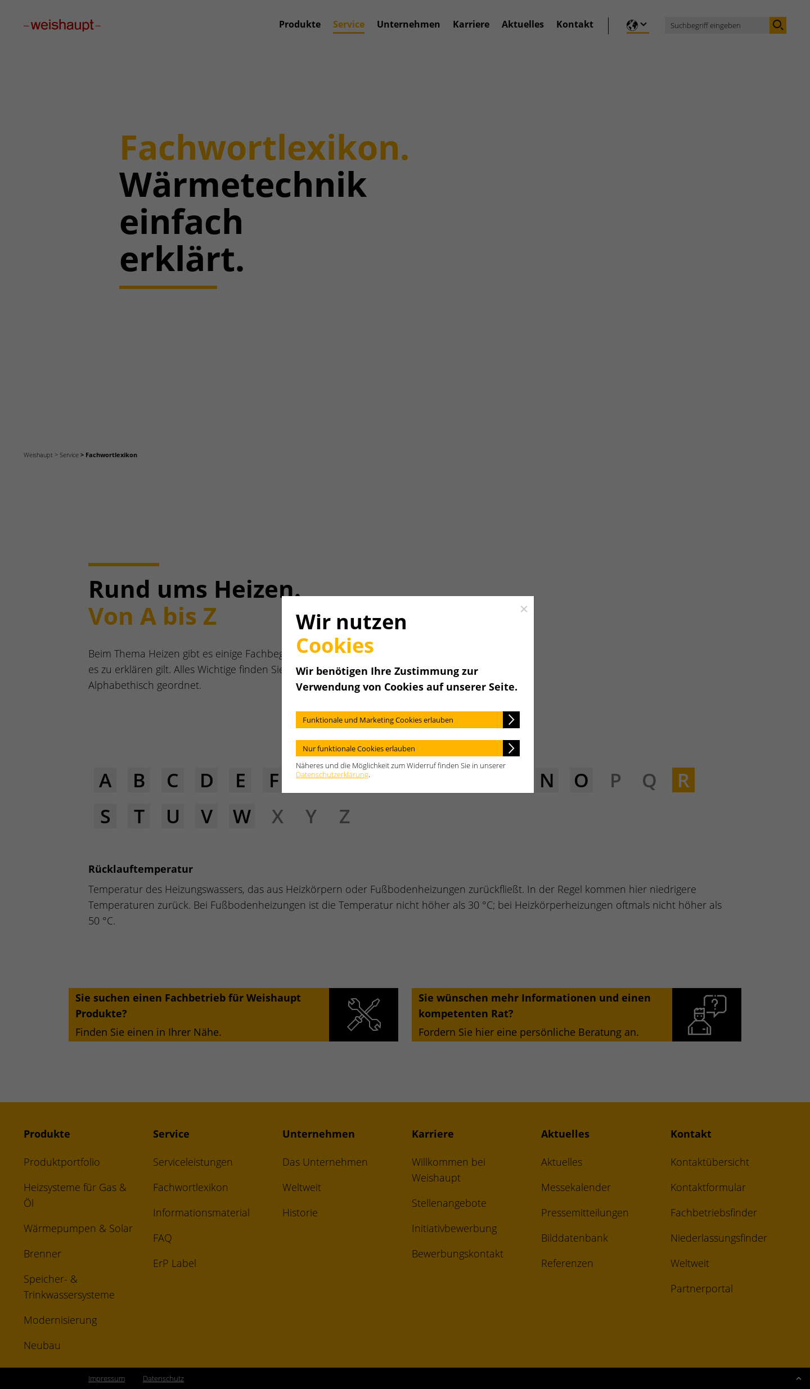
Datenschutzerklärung (332, 774)
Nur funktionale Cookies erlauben (359, 748)
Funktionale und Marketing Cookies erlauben (378, 720)
